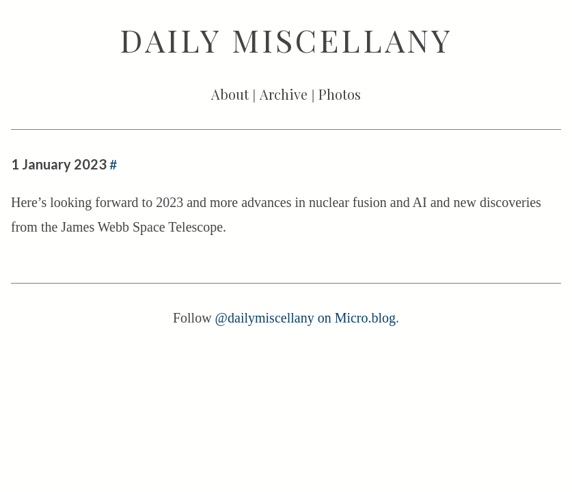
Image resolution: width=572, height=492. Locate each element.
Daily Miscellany (286, 39)
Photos (339, 94)
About (230, 94)
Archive (284, 94)
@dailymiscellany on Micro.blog (305, 317)
